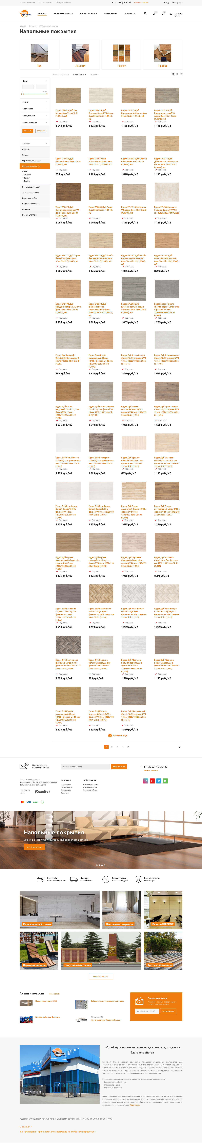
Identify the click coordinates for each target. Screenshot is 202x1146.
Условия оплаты (90, 787)
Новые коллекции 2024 (46, 1001)
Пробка (27, 181)
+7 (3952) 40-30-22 (123, 3)
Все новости (54, 994)
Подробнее (135, 1105)
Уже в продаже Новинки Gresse (105, 1020)
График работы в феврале (47, 1017)
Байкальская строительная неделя (107, 1001)
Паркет (27, 178)
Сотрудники (66, 790)
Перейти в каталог (34, 847)
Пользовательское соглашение (33, 785)
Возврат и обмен (90, 790)
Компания (66, 780)
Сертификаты (67, 787)
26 (128, 747)
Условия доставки (90, 784)
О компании (66, 784)
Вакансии (65, 793)
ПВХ (25, 171)
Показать (28, 131)
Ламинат (27, 175)
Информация (89, 780)
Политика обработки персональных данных (38, 782)
